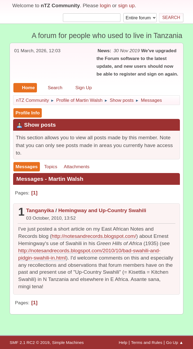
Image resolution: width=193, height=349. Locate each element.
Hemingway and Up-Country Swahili (102, 210)
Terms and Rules (146, 342)
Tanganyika (40, 210)
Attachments (76, 166)
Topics (50, 166)
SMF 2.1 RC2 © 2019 (30, 342)
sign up (126, 5)
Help (123, 342)
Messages (27, 166)
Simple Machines (68, 342)
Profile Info (28, 112)
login (105, 5)
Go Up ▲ (174, 342)
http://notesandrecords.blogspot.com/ (94, 236)
